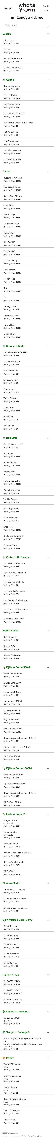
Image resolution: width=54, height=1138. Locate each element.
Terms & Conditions (35, 1136)
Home (4, 1136)
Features (11, 1136)
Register (46, 6)
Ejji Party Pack (10, 975)
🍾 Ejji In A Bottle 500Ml (16, 667)
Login (46, 10)
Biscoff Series (10, 630)
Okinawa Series (11, 883)
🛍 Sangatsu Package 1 (16, 1011)
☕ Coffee (8, 79)
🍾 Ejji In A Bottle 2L (14, 814)
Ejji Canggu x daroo (27, 17)
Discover (7, 8)
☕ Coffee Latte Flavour (16, 557)
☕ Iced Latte (9, 438)
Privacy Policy (21, 1136)
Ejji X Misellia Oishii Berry (17, 920)
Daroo (6, 171)
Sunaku (6, 34)
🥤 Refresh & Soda (13, 346)
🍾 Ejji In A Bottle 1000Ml (17, 768)
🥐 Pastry (8, 1058)
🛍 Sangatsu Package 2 (16, 1032)
